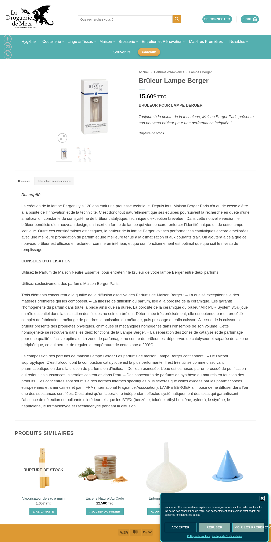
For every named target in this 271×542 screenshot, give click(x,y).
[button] (262, 498)
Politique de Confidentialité (227, 536)
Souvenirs (122, 52)
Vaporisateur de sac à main (43, 500)
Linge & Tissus (82, 41)
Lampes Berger (200, 72)
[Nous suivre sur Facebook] (8, 39)
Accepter (180, 527)
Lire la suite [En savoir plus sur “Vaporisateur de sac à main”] (43, 512)
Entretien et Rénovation (163, 41)
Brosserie (128, 41)
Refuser (215, 527)
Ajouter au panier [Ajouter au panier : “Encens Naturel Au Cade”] (105, 512)
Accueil (144, 72)
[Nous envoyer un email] (8, 47)
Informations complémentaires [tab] (63, 181)
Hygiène (30, 41)
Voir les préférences (249, 527)
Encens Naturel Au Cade (105, 500)
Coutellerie (53, 41)
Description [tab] (26, 181)
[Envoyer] (177, 19)
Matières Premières (207, 41)
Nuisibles (238, 41)
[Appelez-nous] (8, 55)
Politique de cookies (198, 536)
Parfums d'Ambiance (169, 72)
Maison (107, 41)
